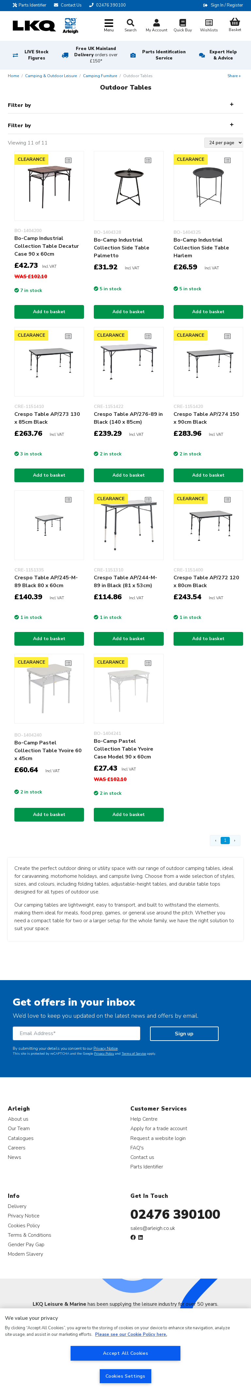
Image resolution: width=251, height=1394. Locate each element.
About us (18, 1118)
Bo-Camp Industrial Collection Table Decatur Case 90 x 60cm (46, 246)
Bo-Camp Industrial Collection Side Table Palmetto (121, 247)
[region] (125, 1351)
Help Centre (144, 1118)
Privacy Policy (104, 1053)
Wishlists (209, 26)
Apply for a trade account (158, 1128)
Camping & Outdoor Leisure (51, 75)
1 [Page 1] (225, 840)
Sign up (184, 1033)
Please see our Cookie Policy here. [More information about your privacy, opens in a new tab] (131, 1334)
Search (131, 26)
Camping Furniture (100, 75)
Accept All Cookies (125, 1353)
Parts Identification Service (164, 55)
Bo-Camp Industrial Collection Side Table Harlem (201, 247)
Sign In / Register (227, 5)
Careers (16, 1147)
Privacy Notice (105, 1048)
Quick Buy (183, 26)
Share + (234, 75)
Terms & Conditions (29, 1235)
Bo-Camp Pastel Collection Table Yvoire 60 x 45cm (48, 750)
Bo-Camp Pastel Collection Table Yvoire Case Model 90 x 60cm (123, 749)
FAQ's (137, 1147)
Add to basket (49, 312)
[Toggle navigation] (108, 26)
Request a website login (158, 1138)
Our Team (19, 1128)
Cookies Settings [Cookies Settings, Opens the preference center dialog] (125, 1376)
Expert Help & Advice (223, 55)
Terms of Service (134, 1053)
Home (13, 75)
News (14, 1157)
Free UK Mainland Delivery (96, 55)
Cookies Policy (24, 1225)
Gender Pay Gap (26, 1244)
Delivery (17, 1206)
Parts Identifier (29, 5)
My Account (156, 26)
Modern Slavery (25, 1253)
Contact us (142, 1157)
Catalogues (21, 1138)
